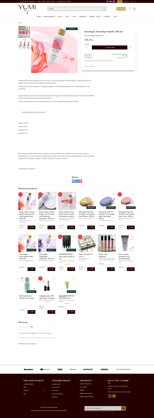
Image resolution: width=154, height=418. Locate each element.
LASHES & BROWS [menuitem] (48, 17)
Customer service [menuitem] (56, 384)
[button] (129, 8)
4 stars (25, 327)
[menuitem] (112, 15)
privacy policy (111, 411)
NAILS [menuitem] (60, 17)
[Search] (104, 9)
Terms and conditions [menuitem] (57, 394)
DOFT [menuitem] (98, 17)
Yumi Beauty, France (121, 58)
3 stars (24, 327)
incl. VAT (133, 1)
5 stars (27, 327)
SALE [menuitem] (115, 17)
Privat (120, 1)
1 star (20, 327)
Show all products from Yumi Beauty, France (98, 61)
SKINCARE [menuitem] (82, 17)
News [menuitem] (39, 17)
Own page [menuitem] (54, 397)
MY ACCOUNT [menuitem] (121, 9)
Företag (126, 1)
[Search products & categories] (75, 9)
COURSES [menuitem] (107, 17)
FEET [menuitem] (67, 17)
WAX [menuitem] (74, 17)
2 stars (22, 327)
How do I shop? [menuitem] (56, 387)
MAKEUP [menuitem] (92, 17)
